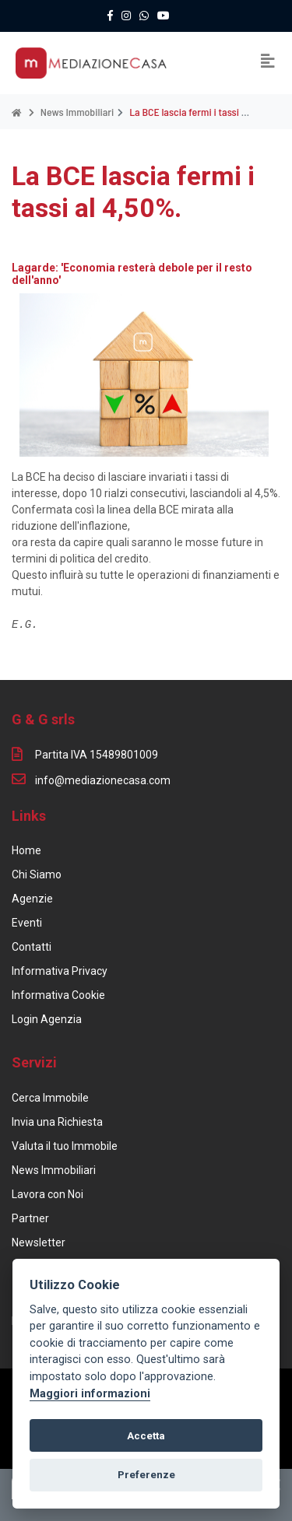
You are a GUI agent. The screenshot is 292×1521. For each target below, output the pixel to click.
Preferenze (146, 1475)
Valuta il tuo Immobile (65, 1146)
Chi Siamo (37, 874)
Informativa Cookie (58, 995)
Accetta (146, 1436)
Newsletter (38, 1242)
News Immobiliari (54, 1170)
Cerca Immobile (50, 1098)
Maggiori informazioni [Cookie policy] (90, 1393)
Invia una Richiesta (57, 1122)
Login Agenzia (47, 1019)
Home (26, 850)
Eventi (27, 922)
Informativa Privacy (59, 971)
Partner (30, 1218)
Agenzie (32, 898)
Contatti (31, 947)
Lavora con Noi (47, 1194)
